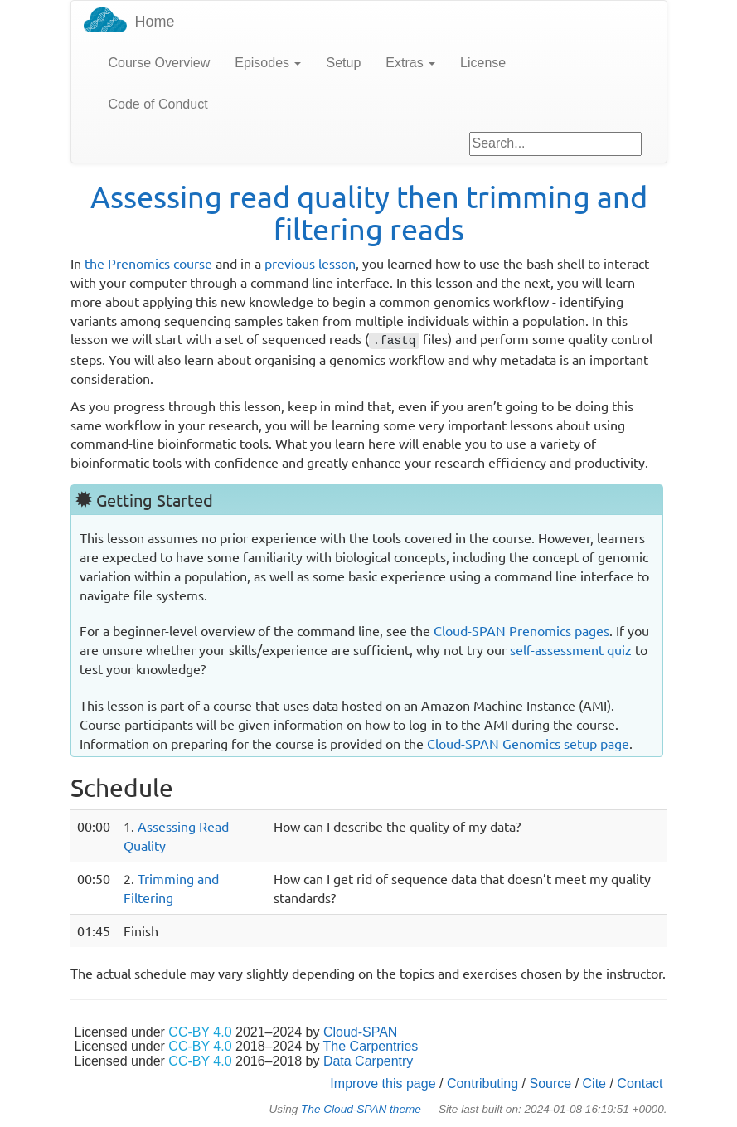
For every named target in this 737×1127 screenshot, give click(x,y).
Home (155, 21)
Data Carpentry (368, 1061)
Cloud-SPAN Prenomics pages (521, 630)
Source (551, 1083)
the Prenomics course (148, 263)
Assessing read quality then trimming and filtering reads (368, 212)
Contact (639, 1083)
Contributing (482, 1083)
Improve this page (382, 1083)
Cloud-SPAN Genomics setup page (528, 743)
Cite (594, 1083)
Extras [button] (410, 63)
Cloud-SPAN (360, 1032)
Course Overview (160, 63)
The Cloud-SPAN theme (361, 1109)
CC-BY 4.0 (199, 1032)
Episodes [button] (268, 63)
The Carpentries (371, 1046)
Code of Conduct (158, 104)
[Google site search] (555, 144)
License (483, 63)
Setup (343, 63)
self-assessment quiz (571, 649)
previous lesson (310, 263)
